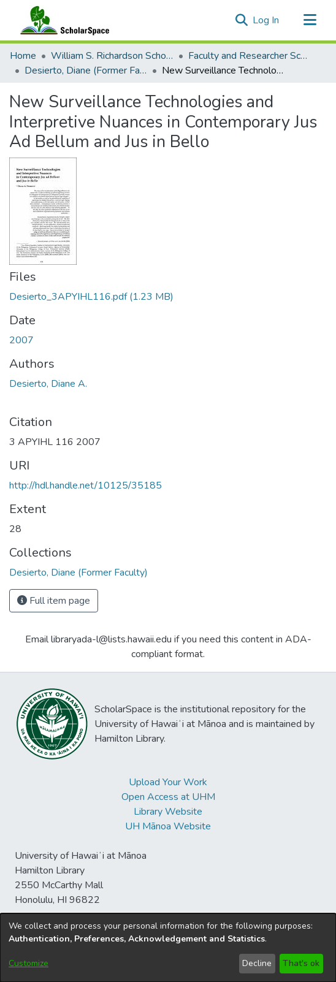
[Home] (62, 20)
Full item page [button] (53, 600)
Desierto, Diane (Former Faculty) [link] (86, 70)
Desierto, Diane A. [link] (48, 383)
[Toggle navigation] (309, 20)
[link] (91, 296)
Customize (28, 963)
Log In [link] (266, 20)
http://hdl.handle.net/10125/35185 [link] (85, 485)
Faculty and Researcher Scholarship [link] (249, 56)
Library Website (168, 811)
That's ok (301, 963)
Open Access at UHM (168, 797)
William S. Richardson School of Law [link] (112, 56)
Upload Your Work (168, 782)
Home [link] (23, 56)
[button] (241, 20)
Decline (257, 963)
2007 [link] (21, 340)
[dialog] (168, 947)
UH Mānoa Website (168, 826)
